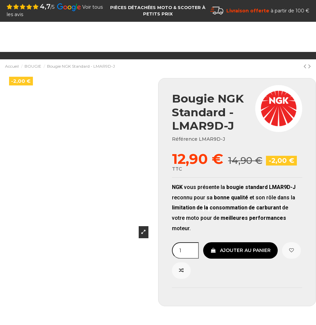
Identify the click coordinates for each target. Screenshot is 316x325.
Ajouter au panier (240, 250)
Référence (184, 139)
